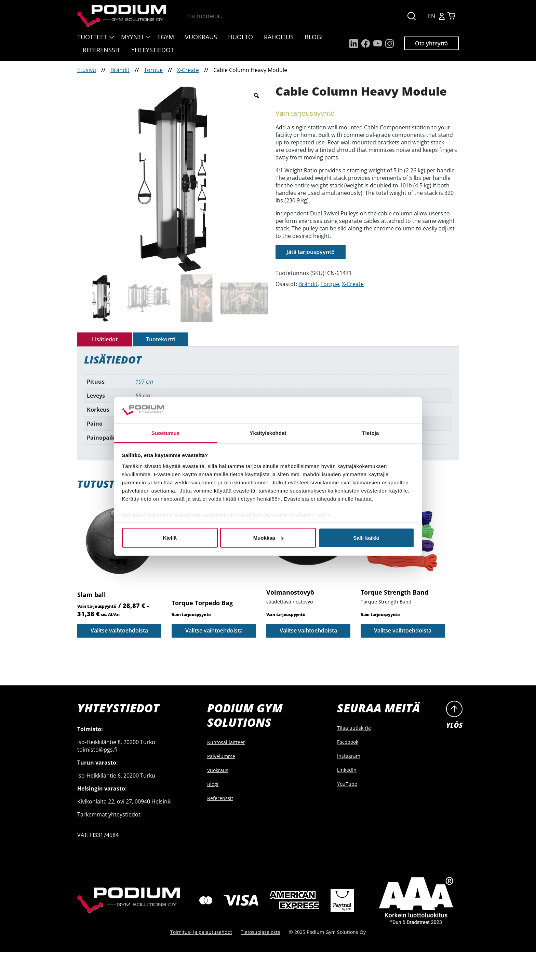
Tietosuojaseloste (260, 932)
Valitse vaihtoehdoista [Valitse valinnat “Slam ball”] (119, 631)
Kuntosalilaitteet (226, 743)
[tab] (104, 339)
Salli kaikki (366, 538)
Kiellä (169, 538)
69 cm (142, 396)
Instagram (348, 757)
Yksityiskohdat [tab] (268, 433)
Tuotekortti (160, 339)
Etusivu (86, 70)
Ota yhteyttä (431, 43)
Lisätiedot (105, 339)
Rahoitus (279, 37)
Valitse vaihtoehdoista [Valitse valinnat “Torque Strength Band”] (402, 631)
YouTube (347, 785)
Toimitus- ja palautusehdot (201, 932)
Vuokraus (201, 37)
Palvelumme (221, 757)
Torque (153, 70)
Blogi (314, 37)
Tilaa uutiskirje (354, 729)
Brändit (120, 70)
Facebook (347, 743)
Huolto (240, 37)
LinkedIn (347, 771)
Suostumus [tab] (165, 433)
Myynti (132, 37)
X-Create (188, 70)
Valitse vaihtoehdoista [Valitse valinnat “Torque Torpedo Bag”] (214, 631)
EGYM (165, 37)
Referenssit (101, 50)
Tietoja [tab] (370, 433)
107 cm (144, 382)
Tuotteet (92, 37)
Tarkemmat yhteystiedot (108, 815)
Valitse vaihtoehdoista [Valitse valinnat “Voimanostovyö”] (308, 631)
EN (431, 16)
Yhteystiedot (152, 50)
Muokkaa (268, 538)
